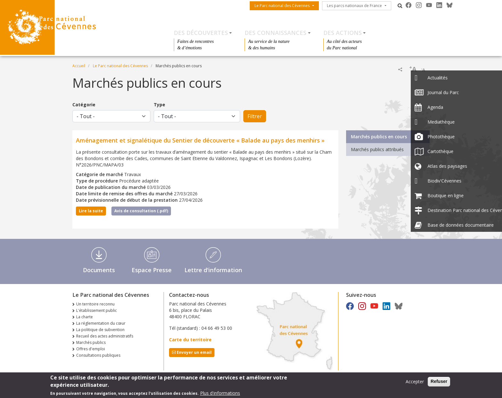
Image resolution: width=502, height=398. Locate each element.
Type (159, 105)
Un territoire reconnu (95, 304)
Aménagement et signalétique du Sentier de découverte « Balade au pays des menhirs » (200, 140)
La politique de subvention (100, 329)
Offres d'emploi (90, 349)
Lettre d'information (213, 270)
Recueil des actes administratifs (104, 336)
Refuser (439, 382)
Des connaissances (275, 33)
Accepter (415, 382)
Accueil (78, 66)
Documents (99, 270)
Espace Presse (152, 270)
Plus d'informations (220, 394)
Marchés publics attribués (377, 149)
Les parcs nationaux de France (354, 5)
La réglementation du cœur (100, 323)
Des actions (342, 33)
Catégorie (83, 105)
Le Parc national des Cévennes (282, 5)
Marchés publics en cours (379, 137)
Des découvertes (201, 33)
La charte (84, 317)
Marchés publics (91, 342)
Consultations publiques (98, 355)
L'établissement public (96, 310)
